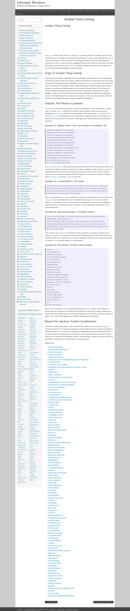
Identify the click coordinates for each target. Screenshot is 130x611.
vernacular (88, 83)
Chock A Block (53, 488)
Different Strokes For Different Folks (61, 588)
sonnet (51, 167)
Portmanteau (33, 443)
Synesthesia (22, 468)
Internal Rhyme (23, 401)
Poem (19, 440)
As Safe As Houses (55, 412)
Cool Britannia (53, 538)
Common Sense (54, 520)
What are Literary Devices (92, 10)
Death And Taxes (54, 573)
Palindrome (33, 424)
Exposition (32, 378)
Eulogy (20, 376)
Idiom (31, 394)
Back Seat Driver (54, 425)
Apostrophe (21, 339)
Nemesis (20, 420)
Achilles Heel (53, 372)
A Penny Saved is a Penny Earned (60, 377)
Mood (19, 415)
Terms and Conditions (72, 609)
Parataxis (32, 429)
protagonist (48, 200)
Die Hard (51, 591)
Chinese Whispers (54, 485)
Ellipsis (31, 369)
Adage (31, 318)
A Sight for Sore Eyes (55, 410)
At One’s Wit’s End (55, 417)
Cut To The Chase (54, 563)
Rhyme (31, 452)
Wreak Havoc (53, 558)
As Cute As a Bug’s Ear (56, 387)
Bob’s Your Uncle (54, 452)
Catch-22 (51, 470)
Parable (20, 427)
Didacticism (33, 364)
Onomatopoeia (34, 422)
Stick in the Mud (54, 480)
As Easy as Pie (53, 405)
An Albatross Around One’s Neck (60, 400)
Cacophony (21, 345)
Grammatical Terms (40, 10)
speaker (59, 167)
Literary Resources (107, 10)
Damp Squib (52, 566)
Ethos (31, 373)
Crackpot (51, 543)
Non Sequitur (33, 420)
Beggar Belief (53, 460)
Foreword (32, 385)
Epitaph (31, 371)
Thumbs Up (52, 581)
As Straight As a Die (55, 415)
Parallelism (21, 429)
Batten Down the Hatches (57, 430)
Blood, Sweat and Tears (56, 447)
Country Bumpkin (54, 540)
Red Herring (22, 450)
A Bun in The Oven (55, 354)
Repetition (32, 450)
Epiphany (21, 371)
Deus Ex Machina (35, 359)
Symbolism (21, 466)
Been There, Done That (56, 455)
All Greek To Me (53, 402)
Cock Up (51, 500)
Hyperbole (21, 394)
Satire (19, 457)
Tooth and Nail (53, 528)
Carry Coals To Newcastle (57, 473)
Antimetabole (22, 334)
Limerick (20, 406)
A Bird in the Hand (54, 352)
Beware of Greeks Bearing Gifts (59, 442)
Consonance (33, 357)
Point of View (22, 443)
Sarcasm (32, 454)
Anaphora (21, 329)
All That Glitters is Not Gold (58, 349)
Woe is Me (52, 508)
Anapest (32, 327)
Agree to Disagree (54, 375)
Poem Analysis (52, 10)
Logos (20, 408)
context (58, 111)
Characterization (23, 350)
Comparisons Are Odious (57, 518)
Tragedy (32, 475)
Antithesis (32, 334)
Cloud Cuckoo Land (55, 498)
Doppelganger (34, 366)
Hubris (20, 392)
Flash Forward (22, 383)
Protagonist (21, 447)
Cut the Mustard (54, 560)
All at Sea (51, 380)
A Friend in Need (54, 362)
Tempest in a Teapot (55, 576)
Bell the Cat (52, 440)
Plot (19, 438)
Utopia (31, 480)
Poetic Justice (34, 440)
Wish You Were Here (55, 515)
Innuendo (32, 399)
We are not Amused (55, 533)
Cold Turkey (52, 510)
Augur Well (52, 420)
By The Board (53, 475)
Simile (31, 457)
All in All (51, 407)
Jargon (20, 403)
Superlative (21, 464)
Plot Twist (32, 438)
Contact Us (52, 609)
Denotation (21, 359)
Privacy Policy (61, 609)
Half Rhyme (21, 389)
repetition (61, 233)
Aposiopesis (33, 336)
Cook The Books (54, 530)
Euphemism (33, 376)
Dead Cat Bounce (54, 568)
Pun (30, 447)
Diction (20, 364)
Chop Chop (52, 490)
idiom (78, 55)
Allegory (20, 320)
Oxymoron (21, 424)
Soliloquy (21, 459)
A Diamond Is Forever (56, 357)
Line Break (33, 406)
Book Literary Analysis (65, 10)
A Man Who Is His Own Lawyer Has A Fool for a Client (67, 367)
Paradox (32, 427)
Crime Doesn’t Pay (54, 545)
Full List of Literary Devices (24, 10)
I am (63, 130)
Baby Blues (52, 435)
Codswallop (52, 503)
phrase (50, 55)
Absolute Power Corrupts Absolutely (61, 385)
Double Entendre (23, 369)
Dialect (20, 362)
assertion (69, 177)
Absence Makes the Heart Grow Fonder (62, 382)
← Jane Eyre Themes (51, 602)
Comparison (22, 355)
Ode (19, 422)
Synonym (32, 468)
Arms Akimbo (53, 390)
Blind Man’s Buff (54, 445)
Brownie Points (53, 465)
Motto (19, 417)
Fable (19, 380)
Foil (30, 383)
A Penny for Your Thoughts (57, 365)
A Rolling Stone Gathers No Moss (60, 397)
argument (53, 116)
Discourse (21, 366)
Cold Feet (51, 513)
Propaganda (22, 445)
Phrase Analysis (78, 10)
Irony (31, 401)
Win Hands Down (54, 555)
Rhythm (20, 454)
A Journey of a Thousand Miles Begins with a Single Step (68, 359)
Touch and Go (53, 548)
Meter (19, 413)
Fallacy (31, 380)
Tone (19, 475)
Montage (32, 413)
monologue (54, 177)
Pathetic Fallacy (34, 431)
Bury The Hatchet (54, 462)
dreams (66, 279)
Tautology (32, 471)
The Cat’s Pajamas (54, 578)
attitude (105, 326)
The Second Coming (55, 347)
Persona (20, 436)
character (57, 113)
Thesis (31, 473)
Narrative (32, 417)
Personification (34, 436)
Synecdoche (33, 466)
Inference (21, 399)
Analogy (20, 327)
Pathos (20, 433)
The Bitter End (53, 505)
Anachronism (22, 325)
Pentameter (33, 433)
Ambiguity (32, 322)
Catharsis (32, 348)
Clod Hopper (52, 493)
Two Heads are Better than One (59, 550)
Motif (31, 415)
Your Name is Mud (54, 535)
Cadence (32, 345)
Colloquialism (33, 352)
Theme (20, 473)
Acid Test (51, 369)
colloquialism (71, 65)
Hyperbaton (33, 392)
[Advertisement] (79, 41)
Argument (32, 341)
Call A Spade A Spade (56, 467)
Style (19, 461)
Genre (20, 387)
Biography (32, 343)
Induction (32, 396)
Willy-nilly (51, 553)
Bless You (51, 432)
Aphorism (21, 336)
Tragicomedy (22, 477)
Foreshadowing (23, 385)
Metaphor (32, 410)
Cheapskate (52, 483)
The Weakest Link (54, 523)
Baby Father (52, 422)
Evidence (21, 378)
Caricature (21, 348)
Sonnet (31, 459)
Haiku (31, 387)
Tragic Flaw (33, 477)
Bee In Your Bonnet (55, 437)
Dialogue (32, 362)
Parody (20, 431)
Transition (21, 480)
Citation (18, 14)
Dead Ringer (52, 570)
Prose (31, 445)
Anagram (32, 325)
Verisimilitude (22, 482)
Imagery (20, 396)
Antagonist (21, 332)
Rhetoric (20, 452)
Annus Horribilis (54, 395)
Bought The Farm (54, 457)
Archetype (21, 341)
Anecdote (32, 329)
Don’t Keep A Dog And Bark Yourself (61, 596)
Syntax (20, 471)
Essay (20, 373)
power (50, 108)
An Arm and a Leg (54, 392)
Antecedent (33, 332)
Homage (32, 389)
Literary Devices (31, 2)
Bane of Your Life (54, 427)
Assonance (21, 343)
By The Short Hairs (55, 478)
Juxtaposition (33, 403)
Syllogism (32, 464)
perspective (107, 169)
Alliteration (32, 320)
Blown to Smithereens (56, 450)
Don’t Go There (53, 593)
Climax (20, 352)
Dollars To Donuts (54, 583)
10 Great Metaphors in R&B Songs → (103, 602)
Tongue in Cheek (54, 525)
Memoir (20, 410)
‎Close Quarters (53, 495)
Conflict (31, 355)
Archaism (32, 339)
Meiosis (31, 408)
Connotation (22, 357)
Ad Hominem (22, 318)
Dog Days (51, 586)
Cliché (31, 350)
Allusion (20, 322)
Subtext (31, 461)
